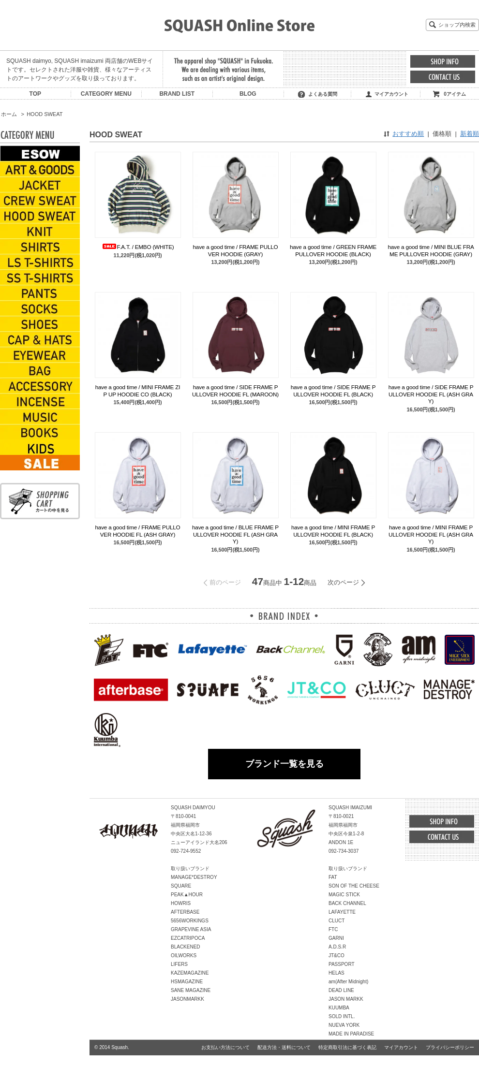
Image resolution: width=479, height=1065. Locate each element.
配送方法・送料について (284, 1047)
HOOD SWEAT (44, 114)
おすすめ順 (408, 133)
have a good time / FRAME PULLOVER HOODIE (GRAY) (235, 250)
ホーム (9, 114)
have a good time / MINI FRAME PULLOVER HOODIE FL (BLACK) (333, 530)
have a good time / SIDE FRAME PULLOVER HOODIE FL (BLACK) (333, 390)
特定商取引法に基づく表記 (347, 1047)
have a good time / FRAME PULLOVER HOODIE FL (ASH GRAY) (137, 530)
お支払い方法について (225, 1047)
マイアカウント (391, 94)
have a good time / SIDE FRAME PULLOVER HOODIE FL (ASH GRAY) (431, 394)
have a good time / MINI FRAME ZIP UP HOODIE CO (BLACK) (137, 390)
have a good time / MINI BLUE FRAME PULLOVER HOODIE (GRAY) (431, 250)
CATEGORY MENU (106, 93)
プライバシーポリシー (450, 1047)
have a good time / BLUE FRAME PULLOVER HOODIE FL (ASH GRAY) (235, 534)
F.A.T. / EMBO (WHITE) (138, 247)
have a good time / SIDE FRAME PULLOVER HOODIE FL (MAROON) (235, 390)
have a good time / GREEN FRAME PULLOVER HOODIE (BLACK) (333, 250)
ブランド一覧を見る (284, 764)
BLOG (248, 93)
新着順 (469, 133)
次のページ (343, 582)
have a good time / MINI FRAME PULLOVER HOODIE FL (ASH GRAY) (431, 534)
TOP (35, 93)
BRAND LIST (177, 93)
